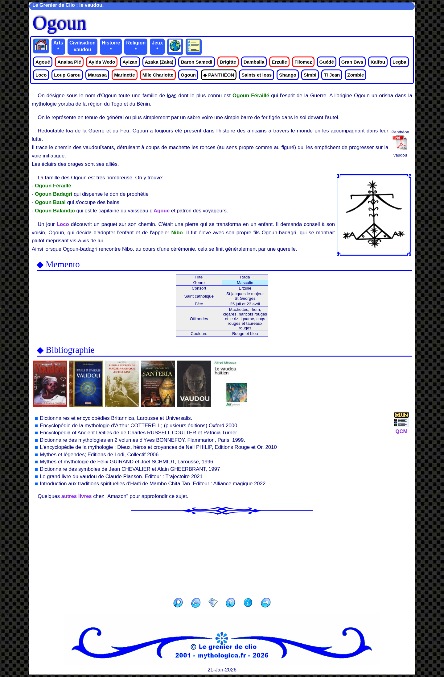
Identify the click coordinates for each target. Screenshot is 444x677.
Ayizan (129, 62)
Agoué (42, 62)
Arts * (58, 46)
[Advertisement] (222, 554)
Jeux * (157, 46)
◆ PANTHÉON (218, 74)
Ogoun (188, 74)
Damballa (254, 62)
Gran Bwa (352, 62)
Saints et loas (256, 74)
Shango (287, 74)
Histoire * (111, 46)
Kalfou (378, 62)
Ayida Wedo (101, 62)
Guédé (326, 62)
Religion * (136, 46)
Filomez (303, 62)
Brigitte (228, 62)
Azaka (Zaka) (159, 62)
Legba (399, 62)
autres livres (76, 496)
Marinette (124, 74)
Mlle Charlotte (157, 74)
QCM (401, 428)
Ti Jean (332, 74)
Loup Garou (67, 74)
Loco (41, 74)
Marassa (97, 74)
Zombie (355, 74)
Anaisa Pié (69, 62)
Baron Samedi (196, 62)
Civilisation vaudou (82, 46)
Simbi (310, 74)
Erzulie (279, 62)
